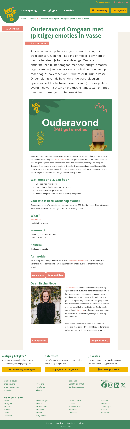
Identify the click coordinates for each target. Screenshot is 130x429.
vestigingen (50, 10)
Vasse (104, 409)
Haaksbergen (42, 400)
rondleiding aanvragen (22, 369)
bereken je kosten (108, 369)
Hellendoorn (41, 406)
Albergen (8, 403)
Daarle (7, 412)
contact (90, 2)
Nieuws (32, 18)
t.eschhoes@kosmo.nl (77, 260)
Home (23, 18)
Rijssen (104, 400)
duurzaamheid (58, 2)
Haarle (39, 403)
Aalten (6, 400)
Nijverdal (73, 409)
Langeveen (41, 415)
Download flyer (55, 275)
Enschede (8, 415)
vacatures (80, 2)
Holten (39, 412)
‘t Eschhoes (36, 219)
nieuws (70, 2)
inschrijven (119, 10)
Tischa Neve (60, 159)
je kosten (68, 10)
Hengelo (40, 409)
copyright (59, 423)
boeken (80, 310)
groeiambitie (44, 2)
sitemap (49, 423)
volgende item (100, 340)
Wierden (105, 412)
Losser (72, 403)
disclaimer (71, 423)
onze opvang (29, 10)
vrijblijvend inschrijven (65, 369)
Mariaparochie (75, 406)
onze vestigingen (11, 387)
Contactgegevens (76, 387)
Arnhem (7, 409)
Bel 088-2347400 (76, 384)
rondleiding (99, 10)
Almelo (7, 406)
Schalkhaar (105, 403)
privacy (81, 423)
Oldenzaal (73, 412)
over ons (32, 2)
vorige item (39, 340)
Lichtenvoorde (75, 400)
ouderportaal (121, 2)
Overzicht (12, 28)
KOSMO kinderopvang (10, 13)
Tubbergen (106, 406)
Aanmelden (38, 275)
